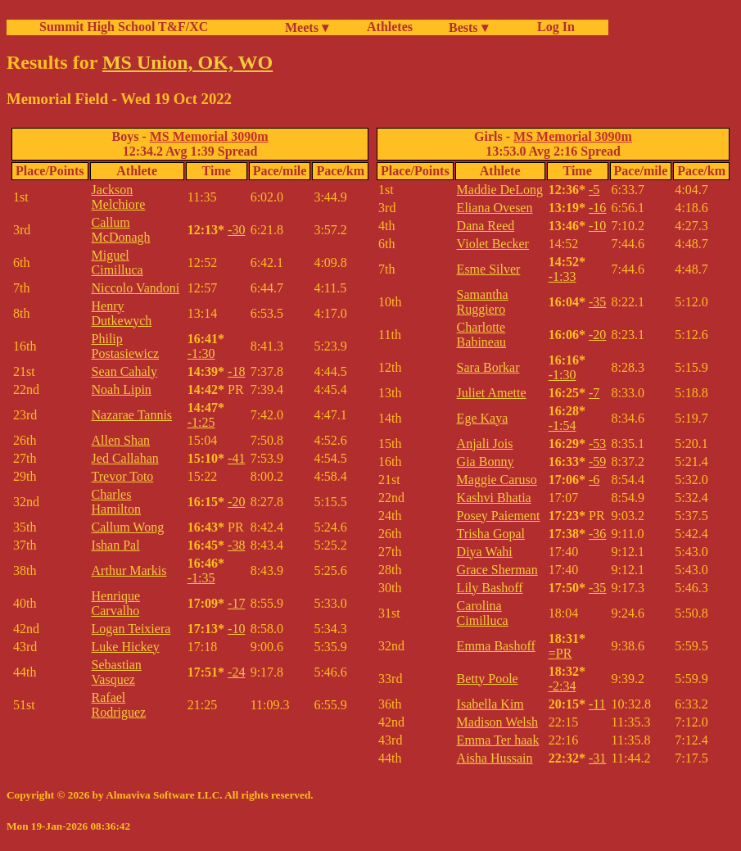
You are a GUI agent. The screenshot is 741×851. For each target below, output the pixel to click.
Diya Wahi (485, 552)
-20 (236, 502)
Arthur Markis (129, 570)
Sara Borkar (488, 367)
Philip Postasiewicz (126, 346)
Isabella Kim (490, 704)
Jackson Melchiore (119, 197)
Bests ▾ (468, 27)
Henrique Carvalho (116, 603)
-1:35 (201, 578)
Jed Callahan (125, 458)
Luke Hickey (126, 647)
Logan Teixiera (131, 629)
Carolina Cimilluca (482, 613)
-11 (597, 704)
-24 (236, 672)
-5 (594, 190)
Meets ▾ (306, 27)
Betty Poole (487, 679)
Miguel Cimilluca (117, 262)
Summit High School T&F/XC (123, 27)
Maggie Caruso (497, 480)
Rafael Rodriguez (119, 704)
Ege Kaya (482, 418)
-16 (597, 208)
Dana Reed (486, 226)
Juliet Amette (491, 393)
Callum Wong (128, 527)
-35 (597, 302)
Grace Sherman (497, 570)
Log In (553, 27)
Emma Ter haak (498, 740)
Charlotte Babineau (481, 334)
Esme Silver (489, 269)
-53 (597, 443)
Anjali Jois (485, 443)
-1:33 (562, 276)
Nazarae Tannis (132, 415)
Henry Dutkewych (122, 313)
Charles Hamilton (116, 501)
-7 (594, 393)
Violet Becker (493, 244)
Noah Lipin (121, 389)
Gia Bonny (485, 462)
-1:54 (562, 425)
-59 (597, 462)
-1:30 (201, 353)
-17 (236, 603)
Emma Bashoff (496, 646)
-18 (236, 371)
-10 (236, 629)
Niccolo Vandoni (136, 288)
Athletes (390, 27)
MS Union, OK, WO (187, 62)
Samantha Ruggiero (482, 301)
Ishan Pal (116, 545)
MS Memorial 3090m (209, 136)
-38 (236, 545)
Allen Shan (121, 440)
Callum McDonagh (121, 229)
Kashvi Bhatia (494, 498)
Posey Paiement (498, 516)
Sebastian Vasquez (117, 672)
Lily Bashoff (490, 588)
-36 (597, 534)
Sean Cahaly (124, 371)
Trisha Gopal (491, 534)
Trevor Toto (123, 476)
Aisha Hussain (495, 758)
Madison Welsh (497, 722)
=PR (560, 653)
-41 (236, 458)
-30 (236, 230)
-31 (597, 758)
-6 (594, 480)
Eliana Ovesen (495, 208)
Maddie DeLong (500, 190)
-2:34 (562, 686)
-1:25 (201, 422)
